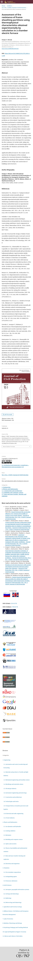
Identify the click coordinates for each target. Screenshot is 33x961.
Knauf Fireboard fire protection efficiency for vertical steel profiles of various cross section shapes (17, 513)
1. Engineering (6, 487)
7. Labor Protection (8, 919)
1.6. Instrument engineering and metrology (15, 793)
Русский (4, 595)
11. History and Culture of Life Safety (12, 936)
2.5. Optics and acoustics (10, 844)
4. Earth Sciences (7, 885)
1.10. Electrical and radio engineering (13, 813)
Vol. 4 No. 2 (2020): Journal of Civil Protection (14, 7)
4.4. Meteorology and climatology (12, 902)
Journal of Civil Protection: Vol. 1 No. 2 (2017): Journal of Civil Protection (17, 528)
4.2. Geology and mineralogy (11, 894)
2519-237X (14, 603)
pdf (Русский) (8, 414)
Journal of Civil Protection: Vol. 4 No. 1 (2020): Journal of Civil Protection (18, 558)
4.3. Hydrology (7, 898)
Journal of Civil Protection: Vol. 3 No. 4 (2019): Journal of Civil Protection (17, 543)
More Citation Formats (9, 446)
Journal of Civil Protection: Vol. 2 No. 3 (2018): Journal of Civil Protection (16, 583)
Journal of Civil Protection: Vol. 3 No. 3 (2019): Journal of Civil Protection (18, 517)
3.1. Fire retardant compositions (12, 872)
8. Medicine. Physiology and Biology (12, 923)
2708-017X (15, 607)
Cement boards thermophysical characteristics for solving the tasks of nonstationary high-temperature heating (18, 579)
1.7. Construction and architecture (12, 491)
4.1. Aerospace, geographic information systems (16, 889)
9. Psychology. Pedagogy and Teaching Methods (15, 927)
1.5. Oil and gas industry (10, 788)
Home (3, 6)
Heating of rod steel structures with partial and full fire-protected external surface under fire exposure (18, 566)
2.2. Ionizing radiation (9, 831)
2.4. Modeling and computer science (12, 492)
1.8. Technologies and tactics (11, 801)
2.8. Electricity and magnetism (12, 863)
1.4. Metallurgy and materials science (13, 784)
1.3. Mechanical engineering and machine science (17, 780)
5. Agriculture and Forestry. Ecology (12, 907)
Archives (9, 6)
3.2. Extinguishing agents (10, 876)
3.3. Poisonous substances (10, 881)
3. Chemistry (6, 868)
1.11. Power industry (9, 818)
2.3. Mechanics (7, 835)
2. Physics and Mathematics (10, 489)
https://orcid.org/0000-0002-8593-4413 (10, 48)
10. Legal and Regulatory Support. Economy (14, 932)
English (12, 595)
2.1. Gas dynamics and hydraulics (12, 826)
